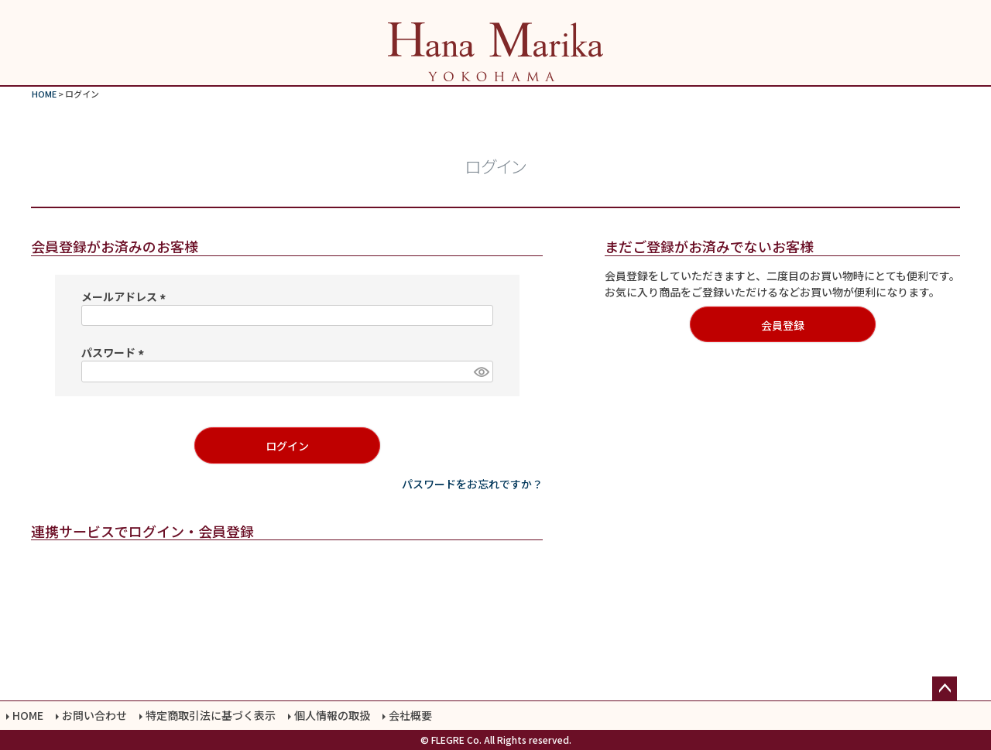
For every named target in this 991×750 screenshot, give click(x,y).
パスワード (115, 352)
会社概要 (410, 715)
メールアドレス (125, 296)
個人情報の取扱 (332, 715)
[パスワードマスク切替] (481, 371)
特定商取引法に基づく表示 (211, 715)
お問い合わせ (94, 715)
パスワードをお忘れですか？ (472, 483)
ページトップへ (944, 688)
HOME (44, 93)
